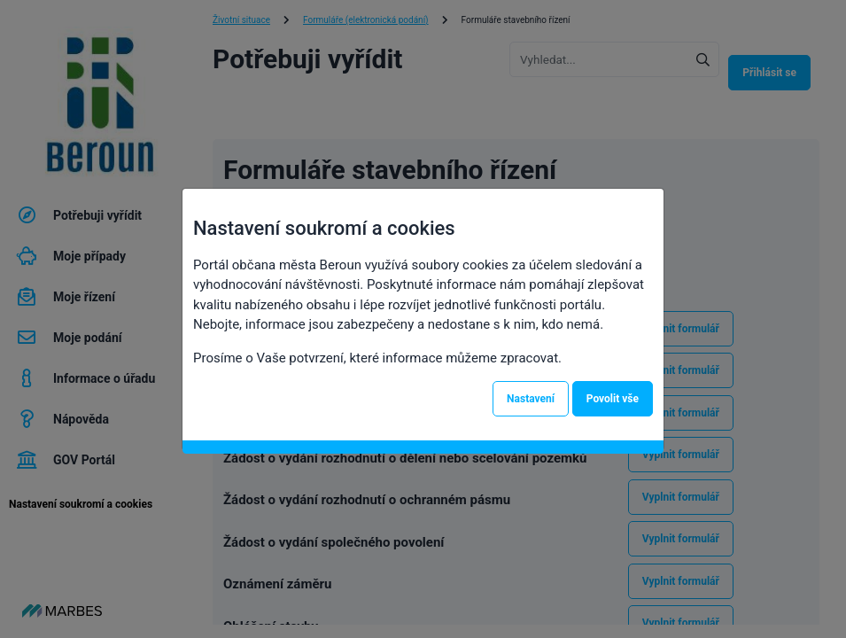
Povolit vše (612, 399)
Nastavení (531, 399)
